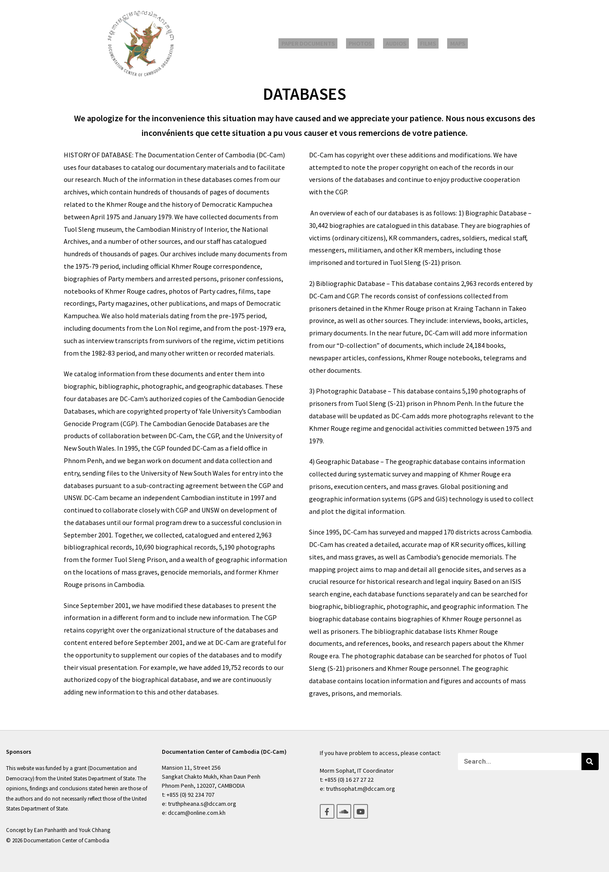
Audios (397, 43)
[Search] (590, 761)
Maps (450, 43)
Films (425, 43)
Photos (366, 43)
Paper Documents (317, 43)
